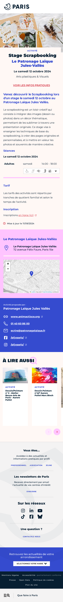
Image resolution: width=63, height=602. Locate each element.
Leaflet (32, 292)
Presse (12, 580)
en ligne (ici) (26, 215)
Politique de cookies (43, 580)
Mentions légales (10, 575)
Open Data (24, 580)
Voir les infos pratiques (31, 85)
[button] (31, 273)
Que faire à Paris (27, 595)
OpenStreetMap (47, 292)
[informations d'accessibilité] (41, 171)
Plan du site (31, 585)
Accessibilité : (41, 575)
